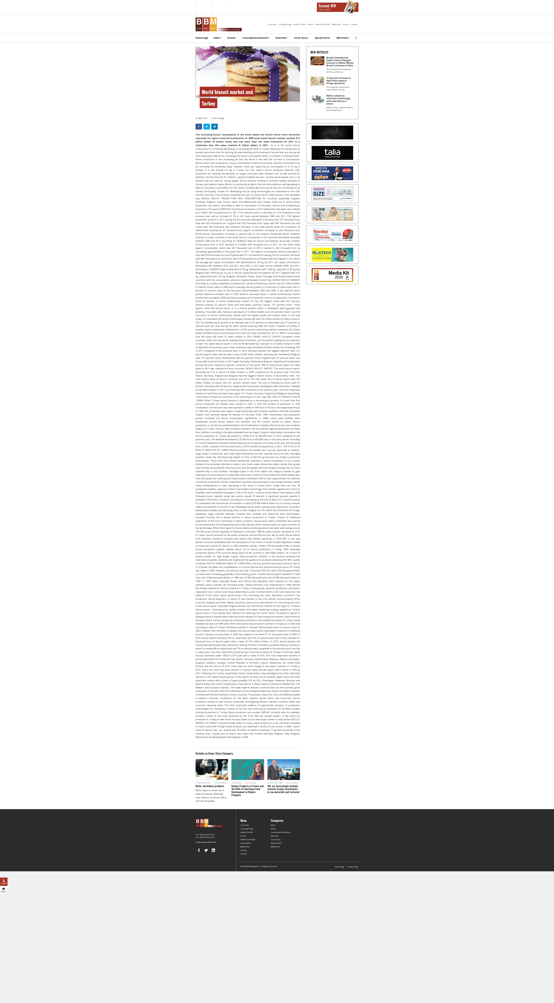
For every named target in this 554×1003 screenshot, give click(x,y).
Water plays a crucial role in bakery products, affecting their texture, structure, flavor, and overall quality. (211, 795)
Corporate (272, 24)
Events (310, 24)
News (273, 825)
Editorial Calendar (322, 24)
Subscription (245, 843)
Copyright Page (285, 24)
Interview (275, 836)
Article (273, 828)
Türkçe (221, 7)
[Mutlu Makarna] (332, 172)
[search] (356, 38)
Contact (354, 24)
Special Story (276, 843)
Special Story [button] (322, 37)
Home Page (202, 37)
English (204, 7)
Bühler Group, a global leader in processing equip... (339, 108)
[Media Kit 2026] (332, 274)
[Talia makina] (332, 152)
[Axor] (332, 132)
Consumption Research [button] (255, 37)
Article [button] (231, 37)
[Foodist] (332, 234)
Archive (346, 24)
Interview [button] (281, 37)
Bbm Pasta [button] (342, 37)
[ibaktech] (332, 254)
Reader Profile (299, 24)
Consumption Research (280, 832)
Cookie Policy (352, 866)
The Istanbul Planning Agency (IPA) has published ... (338, 70)
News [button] (217, 37)
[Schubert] (332, 193)
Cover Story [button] (300, 37)
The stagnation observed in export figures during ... (338, 88)
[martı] (332, 213)
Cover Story (276, 839)
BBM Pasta (336, 24)
